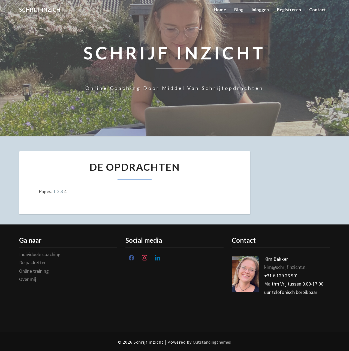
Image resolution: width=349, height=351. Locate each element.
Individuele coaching (40, 254)
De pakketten (33, 262)
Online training (34, 271)
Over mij (28, 279)
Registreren (289, 9)
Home (220, 9)
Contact (317, 9)
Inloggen (260, 9)
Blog (238, 9)
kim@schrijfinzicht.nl (285, 267)
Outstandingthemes (212, 342)
